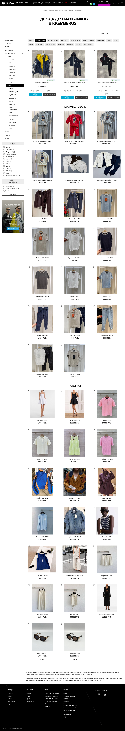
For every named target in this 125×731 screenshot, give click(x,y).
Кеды (10, 63)
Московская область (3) (11, 175)
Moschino (70, 44)
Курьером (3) (8, 186)
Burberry (64, 40)
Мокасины (12, 69)
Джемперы (12, 98)
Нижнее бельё (13, 116)
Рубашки (11, 119)
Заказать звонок (104, 5)
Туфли (11, 79)
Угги (10, 82)
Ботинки (11, 59)
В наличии (50, 80)
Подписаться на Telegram (21, 726)
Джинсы (11, 101)
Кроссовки (12, 66)
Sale (27, 704)
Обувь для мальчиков (51, 699)
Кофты (11, 112)
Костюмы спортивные (13, 108)
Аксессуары (11, 701)
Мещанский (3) (9, 152)
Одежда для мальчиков (52, 693)
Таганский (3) (8, 156)
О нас (65, 693)
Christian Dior (75, 40)
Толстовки (12, 122)
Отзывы (65, 699)
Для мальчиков (14, 53)
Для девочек (14, 50)
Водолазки (12, 95)
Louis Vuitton (50, 44)
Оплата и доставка (69, 696)
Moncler (61, 44)
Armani (31, 40)
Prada (78, 44)
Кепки (7, 132)
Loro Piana (39, 44)
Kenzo (31, 44)
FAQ (64, 717)
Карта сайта (67, 714)
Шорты (11, 128)
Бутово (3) (7, 161)
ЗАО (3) (6, 166)
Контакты (66, 701)
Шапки (7, 138)
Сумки (10, 699)
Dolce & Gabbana (88, 40)
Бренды (14, 47)
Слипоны (12, 75)
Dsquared (100, 40)
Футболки (12, 125)
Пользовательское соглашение (69, 711)
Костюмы (12, 104)
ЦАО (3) (6, 147)
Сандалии (12, 72)
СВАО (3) (7, 173)
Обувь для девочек (51, 701)
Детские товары (9, 40)
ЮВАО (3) (7, 171)
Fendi (108, 40)
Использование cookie (70, 708)
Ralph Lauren (88, 44)
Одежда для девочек (51, 696)
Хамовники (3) (8, 149)
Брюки (11, 88)
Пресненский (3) (9, 154)
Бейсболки (8, 43)
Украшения (11, 704)
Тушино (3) (7, 159)
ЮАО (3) (7, 168)
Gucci (115, 40)
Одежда (9, 85)
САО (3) (6, 164)
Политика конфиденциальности (70, 704)
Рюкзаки (8, 135)
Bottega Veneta (53, 40)
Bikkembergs (40, 40)
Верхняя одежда (14, 91)
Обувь (9, 56)
